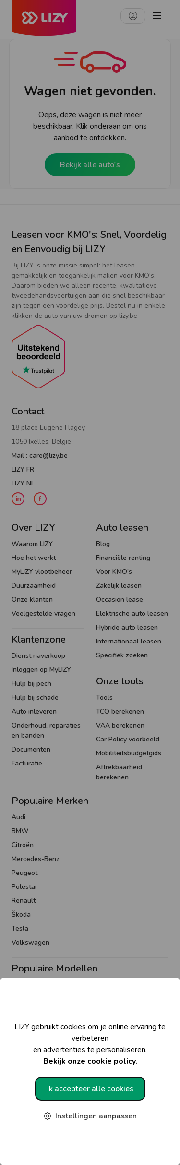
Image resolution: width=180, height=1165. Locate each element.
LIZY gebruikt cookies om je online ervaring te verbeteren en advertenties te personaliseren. (90, 1044)
